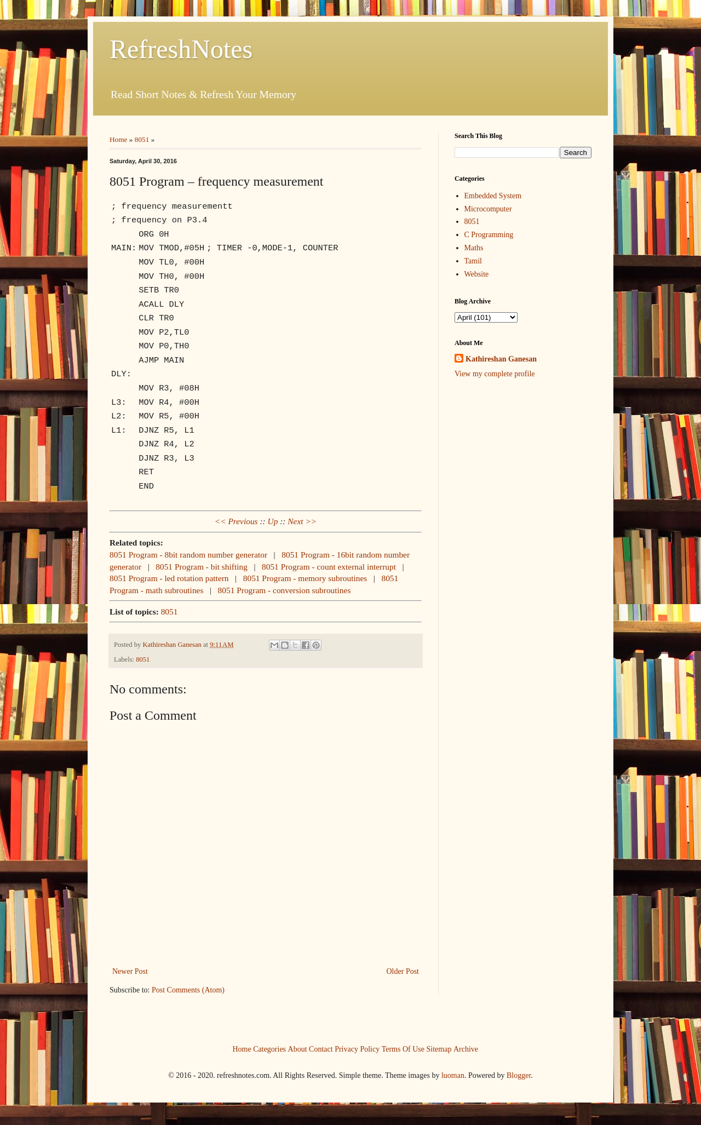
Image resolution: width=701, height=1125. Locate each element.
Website (476, 274)
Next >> (302, 521)
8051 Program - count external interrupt (329, 566)
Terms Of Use (403, 1048)
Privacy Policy (357, 1048)
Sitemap (439, 1048)
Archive (465, 1048)
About (297, 1048)
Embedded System (493, 196)
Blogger (519, 1075)
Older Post (403, 971)
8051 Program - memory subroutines (305, 578)
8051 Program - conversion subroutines (284, 590)
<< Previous (236, 521)
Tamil (473, 261)
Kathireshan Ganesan (501, 359)
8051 (142, 139)
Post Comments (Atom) (188, 990)
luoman (452, 1075)
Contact (321, 1048)
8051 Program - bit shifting (202, 566)
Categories (269, 1048)
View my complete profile (495, 374)
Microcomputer (488, 209)
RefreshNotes (181, 49)
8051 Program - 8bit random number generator (188, 554)
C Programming (489, 235)
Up (273, 521)
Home (119, 139)
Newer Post (130, 971)
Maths (474, 248)
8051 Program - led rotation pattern (169, 578)
